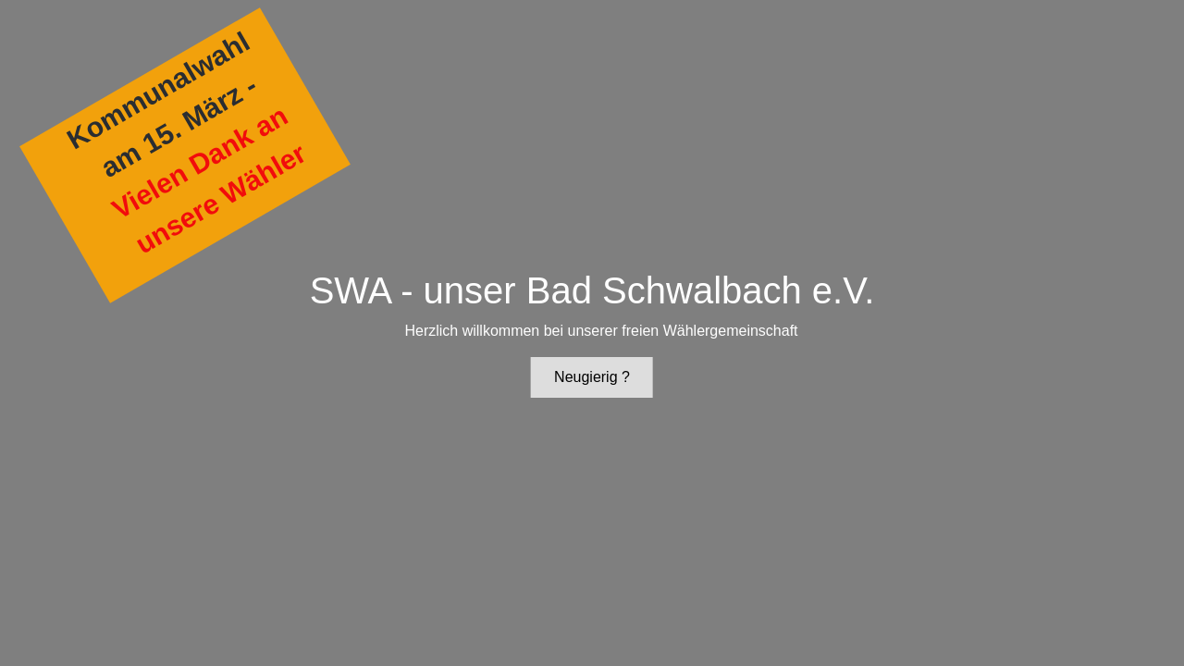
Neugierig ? (592, 377)
